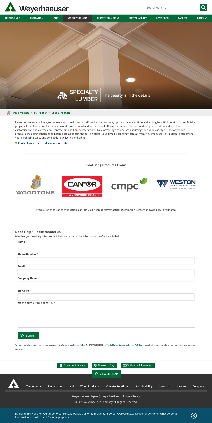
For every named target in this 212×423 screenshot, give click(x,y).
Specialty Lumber (61, 112)
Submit (31, 335)
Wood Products (78, 17)
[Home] (8, 112)
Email (21, 266)
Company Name (27, 278)
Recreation (36, 17)
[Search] (175, 7)
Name (21, 242)
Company (198, 386)
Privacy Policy (79, 345)
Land (55, 17)
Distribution (40, 112)
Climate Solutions (108, 17)
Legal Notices (110, 396)
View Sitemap (109, 374)
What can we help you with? (35, 302)
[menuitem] (12, 18)
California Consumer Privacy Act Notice (127, 345)
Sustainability (138, 17)
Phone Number (27, 254)
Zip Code (23, 290)
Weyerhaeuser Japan (85, 396)
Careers (183, 17)
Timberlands (12, 17)
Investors (162, 17)
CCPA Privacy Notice (130, 413)
